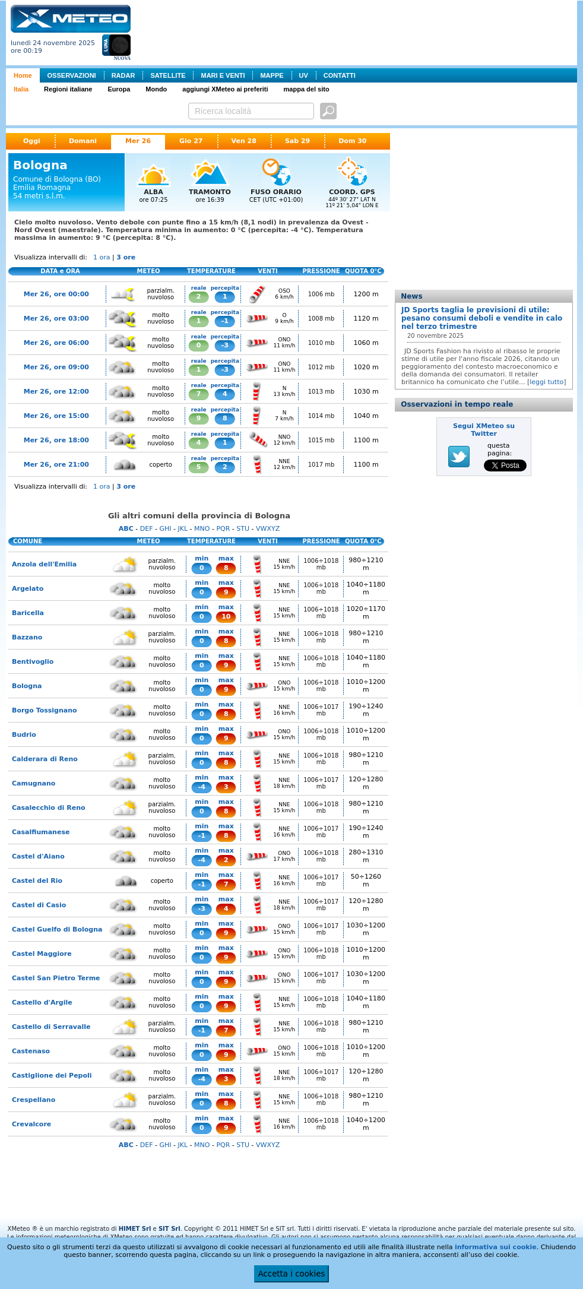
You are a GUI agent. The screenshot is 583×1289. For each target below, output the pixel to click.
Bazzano (27, 637)
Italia (21, 89)
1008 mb (321, 318)
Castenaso (31, 1051)
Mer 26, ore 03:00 (56, 318)
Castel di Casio (39, 905)
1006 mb (321, 294)
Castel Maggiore (42, 954)
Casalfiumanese (40, 832)
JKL (183, 529)
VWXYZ (268, 529)
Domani (83, 141)
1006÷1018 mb (320, 564)
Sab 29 (297, 141)
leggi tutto (546, 382)
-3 (225, 345)
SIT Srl (169, 1228)
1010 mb (321, 343)
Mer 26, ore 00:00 (56, 294)
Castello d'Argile (42, 1002)
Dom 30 (352, 141)
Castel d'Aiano (38, 856)
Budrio (24, 735)
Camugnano (33, 783)
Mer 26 (138, 141)
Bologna (27, 686)
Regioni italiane (68, 89)
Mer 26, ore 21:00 (56, 464)
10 (225, 616)
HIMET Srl (135, 1228)
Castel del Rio (37, 881)
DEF (146, 529)
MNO (202, 529)
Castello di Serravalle (51, 1027)
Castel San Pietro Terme (56, 978)
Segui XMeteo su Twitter (484, 430)
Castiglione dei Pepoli (52, 1075)
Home (23, 75)
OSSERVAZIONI (71, 75)
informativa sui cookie (496, 1247)
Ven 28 (244, 141)
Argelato (27, 589)
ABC (126, 529)
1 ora (101, 257)
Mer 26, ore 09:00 (56, 367)
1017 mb (321, 464)
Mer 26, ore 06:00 (56, 343)
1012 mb (321, 367)
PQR (223, 529)
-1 (225, 321)
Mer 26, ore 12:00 (56, 391)
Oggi (31, 141)
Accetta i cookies (291, 1273)
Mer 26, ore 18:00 (56, 440)
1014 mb (321, 416)
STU (242, 529)
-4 (201, 787)
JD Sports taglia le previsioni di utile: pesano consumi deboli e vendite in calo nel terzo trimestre (481, 318)
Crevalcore (31, 1124)
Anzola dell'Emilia (44, 564)
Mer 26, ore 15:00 (56, 416)
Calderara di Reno (45, 759)
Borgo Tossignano (44, 710)
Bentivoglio (32, 662)
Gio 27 (191, 141)
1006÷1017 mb (320, 710)
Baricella (28, 613)
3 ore (125, 257)
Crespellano (33, 1100)
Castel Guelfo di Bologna (57, 929)
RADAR (123, 75)
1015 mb (321, 440)
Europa (118, 89)
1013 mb (321, 391)
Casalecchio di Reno (48, 808)
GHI (165, 529)
